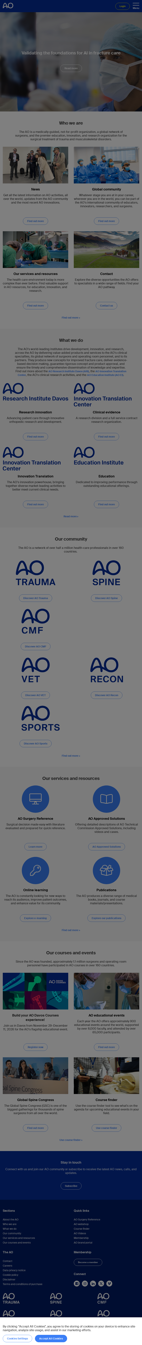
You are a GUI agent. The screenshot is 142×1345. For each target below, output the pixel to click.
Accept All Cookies (51, 1338)
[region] (71, 1331)
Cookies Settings (17, 1338)
